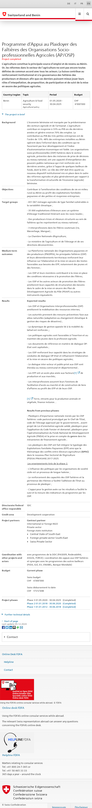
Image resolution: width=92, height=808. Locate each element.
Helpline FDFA (11, 751)
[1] (77, 369)
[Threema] (14, 623)
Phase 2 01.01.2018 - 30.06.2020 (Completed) (51, 600)
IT (75, 3)
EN (88, 3)
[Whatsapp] (18, 623)
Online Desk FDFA (12, 650)
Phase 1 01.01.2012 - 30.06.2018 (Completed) (51, 603)
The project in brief (14, 110)
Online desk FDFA (13, 704)
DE (68, 3)
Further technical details (17, 611)
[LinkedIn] (11, 623)
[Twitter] (7, 623)
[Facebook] (3, 623)
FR (81, 3)
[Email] (21, 623)
